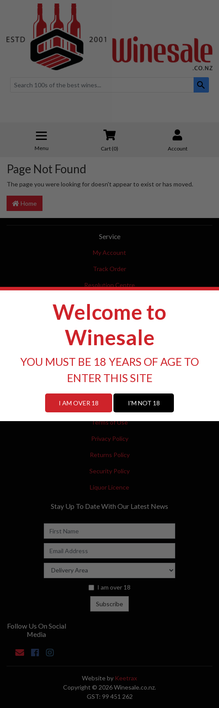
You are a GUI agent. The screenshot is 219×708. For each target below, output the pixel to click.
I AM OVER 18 (79, 403)
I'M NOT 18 (144, 403)
